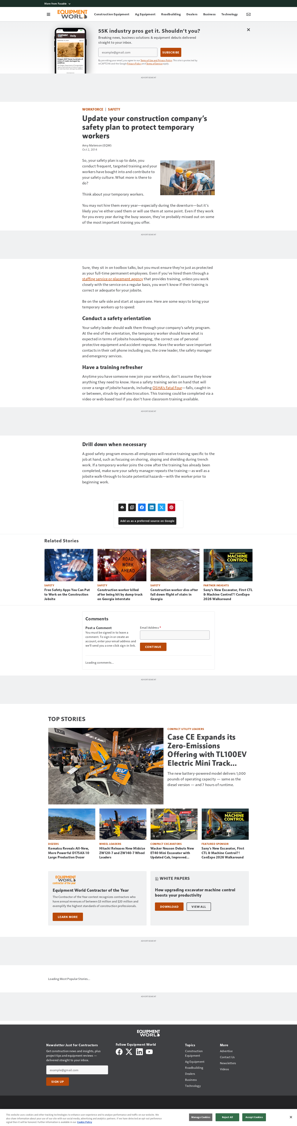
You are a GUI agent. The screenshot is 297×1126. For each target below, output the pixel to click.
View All (198, 907)
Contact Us (207, 1112)
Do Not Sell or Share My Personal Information (141, 1112)
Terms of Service (154, 63)
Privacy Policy (134, 63)
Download (169, 907)
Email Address (150, 627)
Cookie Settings (185, 1112)
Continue (153, 647)
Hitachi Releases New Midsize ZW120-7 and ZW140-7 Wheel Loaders (122, 853)
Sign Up (57, 1081)
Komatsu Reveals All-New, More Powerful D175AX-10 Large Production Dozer (68, 853)
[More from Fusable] (148, 3)
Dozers (53, 843)
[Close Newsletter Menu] (248, 29)
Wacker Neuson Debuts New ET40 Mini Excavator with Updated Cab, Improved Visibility (172, 853)
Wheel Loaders (110, 843)
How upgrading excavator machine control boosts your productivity (195, 892)
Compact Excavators (166, 843)
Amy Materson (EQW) (97, 145)
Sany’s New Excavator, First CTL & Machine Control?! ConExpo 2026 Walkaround (227, 594)
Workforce (92, 109)
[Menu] (48, 14)
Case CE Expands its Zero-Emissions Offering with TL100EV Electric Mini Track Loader (207, 750)
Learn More (68, 917)
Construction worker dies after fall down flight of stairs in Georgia (174, 594)
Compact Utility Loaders (185, 729)
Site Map (224, 1112)
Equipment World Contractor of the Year (91, 890)
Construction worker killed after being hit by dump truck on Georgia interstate (120, 594)
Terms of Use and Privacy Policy (156, 60)
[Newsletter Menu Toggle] (248, 14)
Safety (114, 109)
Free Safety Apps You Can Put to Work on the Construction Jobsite (67, 594)
